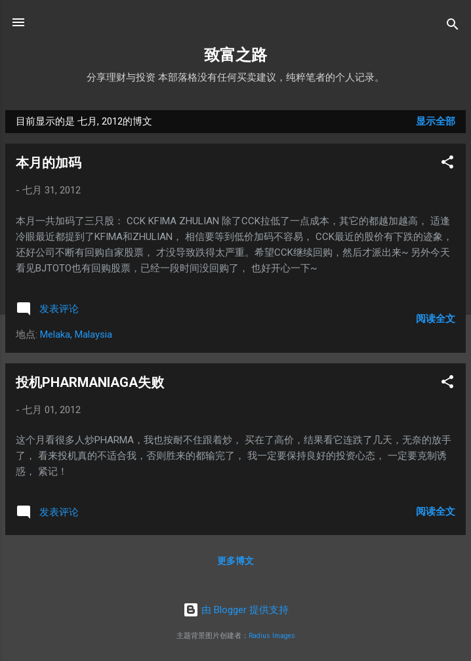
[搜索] (453, 27)
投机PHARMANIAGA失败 (90, 382)
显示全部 (435, 121)
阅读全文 (435, 319)
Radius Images (272, 635)
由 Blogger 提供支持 (236, 610)
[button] (447, 164)
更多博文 (235, 560)
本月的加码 (48, 162)
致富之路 (235, 55)
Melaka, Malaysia (76, 334)
